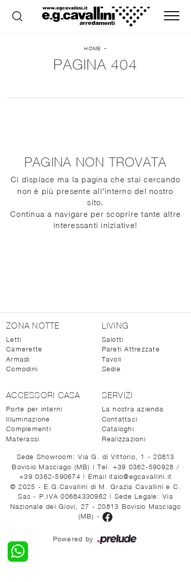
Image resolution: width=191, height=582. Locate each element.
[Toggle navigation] (171, 16)
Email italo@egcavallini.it (130, 476)
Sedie (111, 369)
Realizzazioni (124, 439)
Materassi (22, 439)
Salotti (113, 339)
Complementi (28, 429)
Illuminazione (28, 419)
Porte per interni (34, 409)
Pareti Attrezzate (131, 349)
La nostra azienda (132, 409)
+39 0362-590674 (51, 476)
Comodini (22, 369)
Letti (13, 339)
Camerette (24, 349)
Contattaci (120, 419)
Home (92, 48)
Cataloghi (118, 429)
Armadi (18, 359)
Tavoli (112, 359)
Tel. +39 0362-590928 (136, 467)
